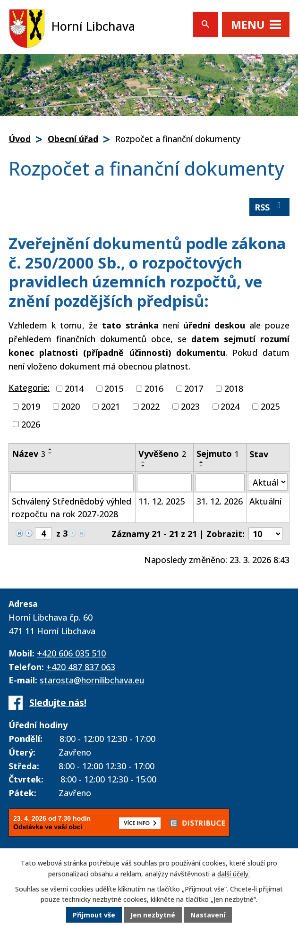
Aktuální (265, 501)
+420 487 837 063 (80, 667)
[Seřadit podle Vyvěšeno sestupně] (143, 466)
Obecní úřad (73, 138)
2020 (70, 406)
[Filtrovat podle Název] (72, 482)
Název (28, 453)
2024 (230, 406)
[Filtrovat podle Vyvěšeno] (164, 482)
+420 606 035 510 (71, 653)
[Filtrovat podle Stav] (268, 482)
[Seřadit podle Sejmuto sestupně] (201, 466)
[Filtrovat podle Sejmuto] (220, 482)
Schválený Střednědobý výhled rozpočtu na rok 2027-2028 (71, 508)
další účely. (233, 874)
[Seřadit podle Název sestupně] (50, 453)
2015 (113, 388)
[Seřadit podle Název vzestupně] (50, 449)
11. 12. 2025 (161, 501)
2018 (233, 388)
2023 (190, 406)
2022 (150, 406)
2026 (30, 423)
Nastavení (207, 915)
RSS (270, 207)
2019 (30, 406)
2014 (74, 388)
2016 (154, 388)
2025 (270, 406)
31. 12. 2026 (219, 501)
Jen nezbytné (152, 915)
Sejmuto (217, 453)
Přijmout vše (94, 915)
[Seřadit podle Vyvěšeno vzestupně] (143, 462)
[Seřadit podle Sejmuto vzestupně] (201, 462)
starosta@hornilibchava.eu (92, 680)
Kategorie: (29, 387)
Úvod (20, 138)
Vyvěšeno (162, 453)
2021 (110, 406)
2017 (193, 388)
